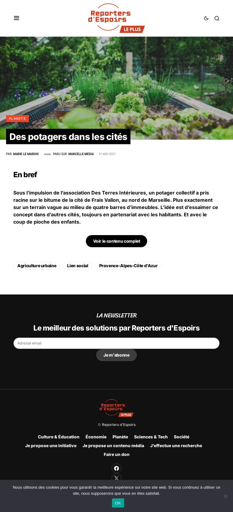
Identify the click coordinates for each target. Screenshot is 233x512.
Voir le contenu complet (116, 241)
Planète (17, 118)
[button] (16, 18)
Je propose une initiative (50, 445)
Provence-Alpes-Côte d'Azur (128, 265)
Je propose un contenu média (113, 445)
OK (118, 503)
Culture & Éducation (58, 436)
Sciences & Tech (151, 436)
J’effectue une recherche (176, 445)
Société (181, 436)
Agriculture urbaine (36, 265)
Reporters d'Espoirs (119, 424)
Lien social (77, 265)
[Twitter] (116, 478)
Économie (96, 436)
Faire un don (117, 454)
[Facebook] (116, 468)
